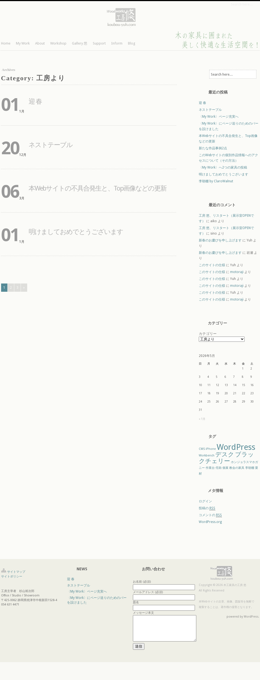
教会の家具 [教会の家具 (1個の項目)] (236, 468)
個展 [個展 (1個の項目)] (225, 468)
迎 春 (35, 101)
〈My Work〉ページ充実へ (219, 117)
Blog (131, 43)
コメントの (210, 515)
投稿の (207, 508)
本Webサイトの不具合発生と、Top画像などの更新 (97, 188)
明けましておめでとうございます (76, 232)
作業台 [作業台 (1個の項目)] (210, 468)
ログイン (205, 501)
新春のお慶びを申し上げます (220, 240)
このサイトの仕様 (212, 265)
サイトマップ (16, 572)
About (40, 43)
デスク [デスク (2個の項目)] (224, 454)
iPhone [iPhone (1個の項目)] (211, 449)
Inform (116, 43)
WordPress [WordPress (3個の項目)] (236, 447)
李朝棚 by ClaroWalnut (216, 181)
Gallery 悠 (79, 43)
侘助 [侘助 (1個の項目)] (219, 468)
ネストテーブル (50, 145)
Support (99, 43)
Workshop (58, 43)
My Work (23, 43)
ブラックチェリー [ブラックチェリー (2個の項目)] (226, 457)
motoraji (237, 272)
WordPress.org (210, 522)
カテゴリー (208, 334)
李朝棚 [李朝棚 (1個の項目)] (249, 468)
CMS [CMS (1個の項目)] (202, 449)
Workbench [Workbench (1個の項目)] (206, 455)
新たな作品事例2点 (213, 148)
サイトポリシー (11, 576)
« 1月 (202, 418)
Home (5, 43)
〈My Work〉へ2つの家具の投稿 (223, 167)
